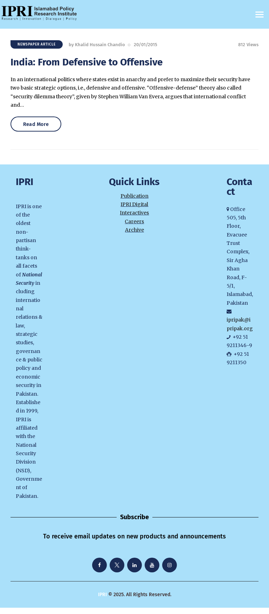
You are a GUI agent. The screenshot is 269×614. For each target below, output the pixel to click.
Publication (134, 202)
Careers (134, 228)
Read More (39, 129)
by (97, 46)
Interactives (134, 219)
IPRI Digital (134, 210)
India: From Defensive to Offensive (87, 64)
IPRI (102, 601)
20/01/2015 (145, 46)
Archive (134, 236)
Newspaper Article (37, 46)
